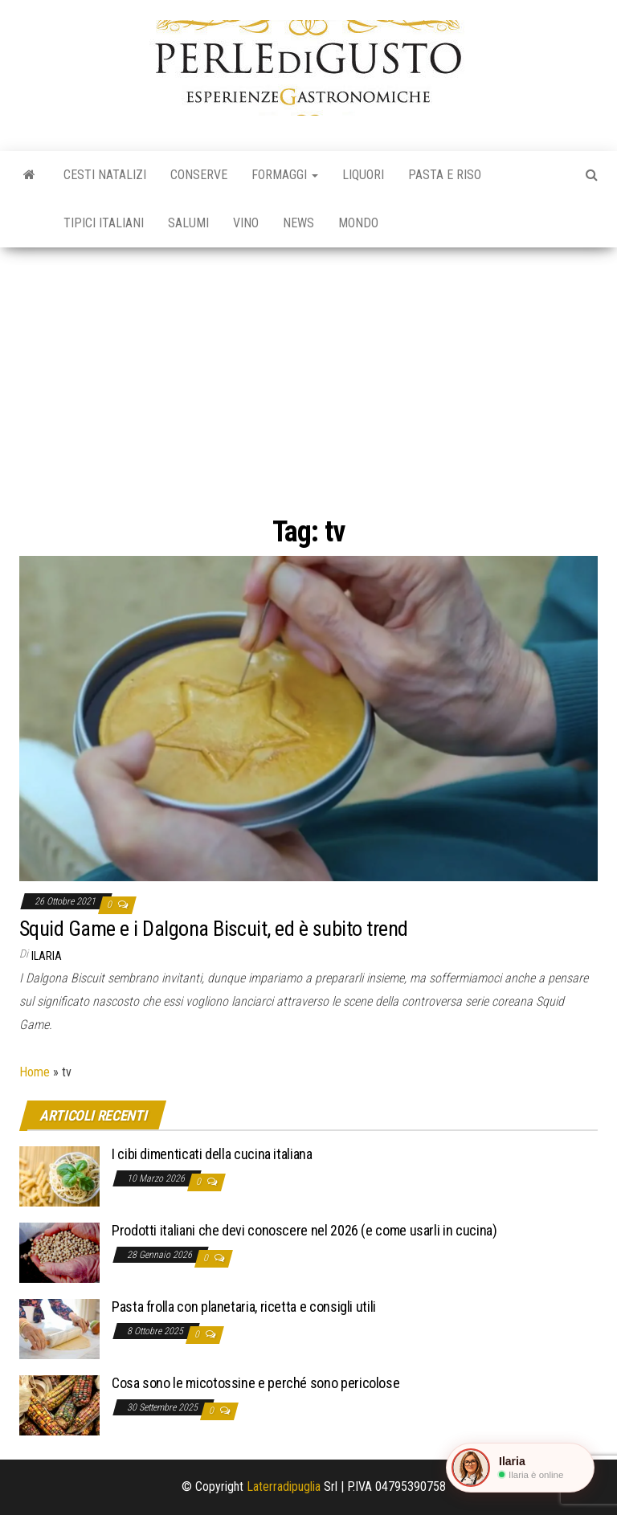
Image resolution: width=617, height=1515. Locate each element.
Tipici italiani (103, 223)
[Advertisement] (308, 367)
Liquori (363, 174)
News (298, 223)
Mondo (358, 223)
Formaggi (284, 174)
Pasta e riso (444, 174)
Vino (246, 223)
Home (34, 1072)
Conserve (198, 174)
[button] (520, 1468)
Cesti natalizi (104, 174)
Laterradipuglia (284, 1486)
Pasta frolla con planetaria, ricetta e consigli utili (244, 1306)
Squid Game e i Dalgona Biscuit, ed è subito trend (213, 929)
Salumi (188, 223)
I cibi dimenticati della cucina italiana (212, 1153)
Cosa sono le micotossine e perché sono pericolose (255, 1382)
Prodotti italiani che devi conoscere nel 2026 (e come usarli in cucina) (304, 1230)
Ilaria (46, 955)
